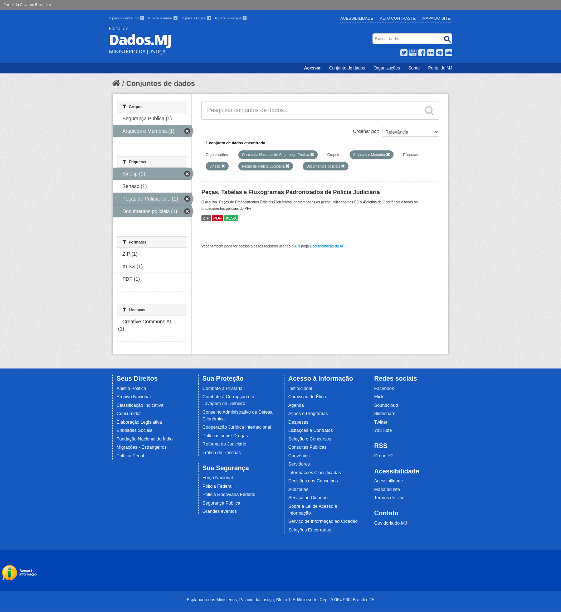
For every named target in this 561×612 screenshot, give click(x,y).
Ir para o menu (163, 18)
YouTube (383, 430)
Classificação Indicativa (140, 405)
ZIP (206, 218)
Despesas (298, 422)
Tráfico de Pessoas (222, 452)
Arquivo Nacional (134, 396)
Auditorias (298, 489)
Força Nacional (218, 477)
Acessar (312, 68)
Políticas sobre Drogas (225, 435)
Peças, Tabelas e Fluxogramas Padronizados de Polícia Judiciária (290, 192)
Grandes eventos (220, 511)
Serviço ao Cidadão (308, 497)
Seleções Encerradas (309, 530)
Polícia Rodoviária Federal (229, 494)
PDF (217, 218)
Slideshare (385, 413)
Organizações (387, 68)
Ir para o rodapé (231, 18)
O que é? (383, 455)
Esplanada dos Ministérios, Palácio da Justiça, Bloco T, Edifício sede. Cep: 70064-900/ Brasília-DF (280, 599)
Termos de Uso (389, 497)
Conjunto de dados (347, 68)
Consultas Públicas (307, 447)
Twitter (380, 422)
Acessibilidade (356, 18)
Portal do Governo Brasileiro (27, 4)
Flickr (379, 396)
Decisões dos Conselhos (313, 480)
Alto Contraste (398, 18)
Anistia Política (131, 388)
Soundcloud (386, 405)
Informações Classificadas (314, 472)
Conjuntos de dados (160, 83)
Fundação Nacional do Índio (145, 439)
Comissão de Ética (307, 396)
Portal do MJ (440, 68)
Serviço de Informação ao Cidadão (323, 521)
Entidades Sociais (134, 430)
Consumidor (129, 413)
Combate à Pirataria (223, 388)
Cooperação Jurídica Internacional (237, 427)
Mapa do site (387, 489)
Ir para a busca (197, 18)
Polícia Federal (218, 486)
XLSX (231, 218)
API (297, 246)
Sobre (414, 68)
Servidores (299, 464)
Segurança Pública (221, 503)
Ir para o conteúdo (127, 18)
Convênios (299, 455)
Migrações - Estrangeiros (142, 447)
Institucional (300, 388)
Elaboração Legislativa (139, 422)
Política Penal (130, 455)
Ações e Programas (308, 413)
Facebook (384, 388)
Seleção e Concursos (309, 439)
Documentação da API (328, 246)
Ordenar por (365, 131)
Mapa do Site (436, 18)
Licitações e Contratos (310, 430)
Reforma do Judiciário (225, 444)
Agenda (296, 405)
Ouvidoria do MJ (390, 523)
